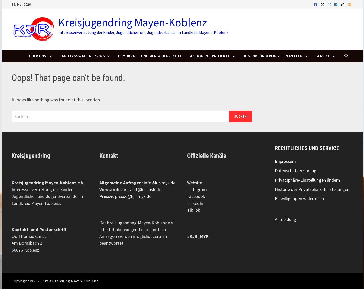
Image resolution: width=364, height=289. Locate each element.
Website (194, 183)
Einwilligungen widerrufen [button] (299, 199)
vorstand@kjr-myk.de (140, 189)
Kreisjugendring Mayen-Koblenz (132, 22)
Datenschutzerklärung (295, 170)
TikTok (193, 210)
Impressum (285, 161)
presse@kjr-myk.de (133, 196)
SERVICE (323, 55)
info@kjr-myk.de (159, 183)
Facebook (196, 196)
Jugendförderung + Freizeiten (272, 55)
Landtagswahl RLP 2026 (82, 55)
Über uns (37, 55)
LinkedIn (195, 203)
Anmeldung (285, 219)
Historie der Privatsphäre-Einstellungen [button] (312, 189)
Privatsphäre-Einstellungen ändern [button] (307, 180)
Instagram (197, 189)
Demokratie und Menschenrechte (150, 55)
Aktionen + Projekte (210, 55)
